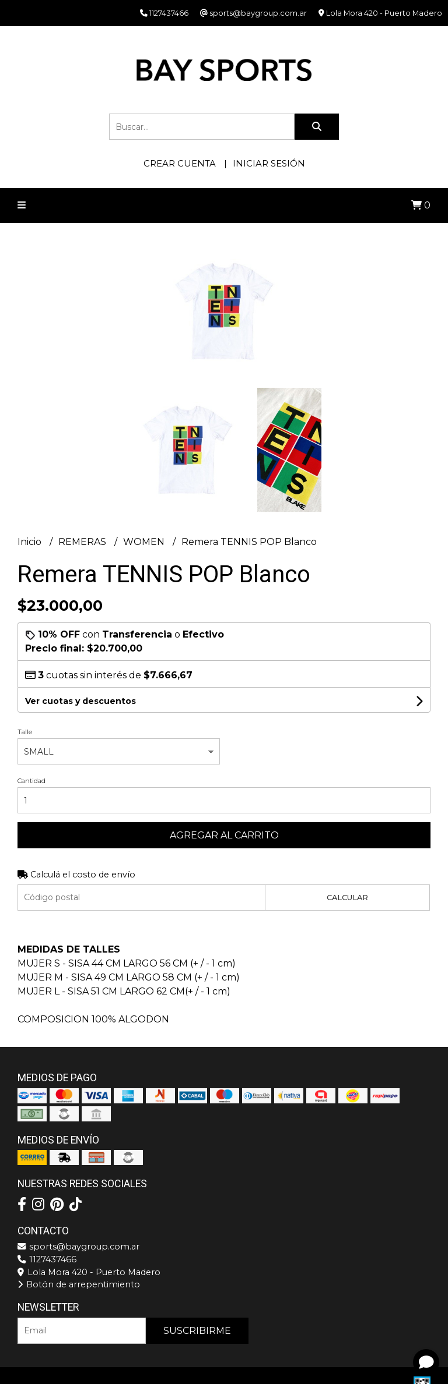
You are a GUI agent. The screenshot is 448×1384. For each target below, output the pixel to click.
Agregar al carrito (224, 835)
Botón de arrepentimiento (79, 1284)
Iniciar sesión (269, 163)
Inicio (31, 541)
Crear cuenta (180, 163)
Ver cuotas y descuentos (80, 701)
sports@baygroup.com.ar (78, 1246)
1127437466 (47, 1259)
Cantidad (32, 781)
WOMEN (145, 541)
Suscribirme (197, 1330)
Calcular (347, 897)
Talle (25, 732)
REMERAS (83, 541)
